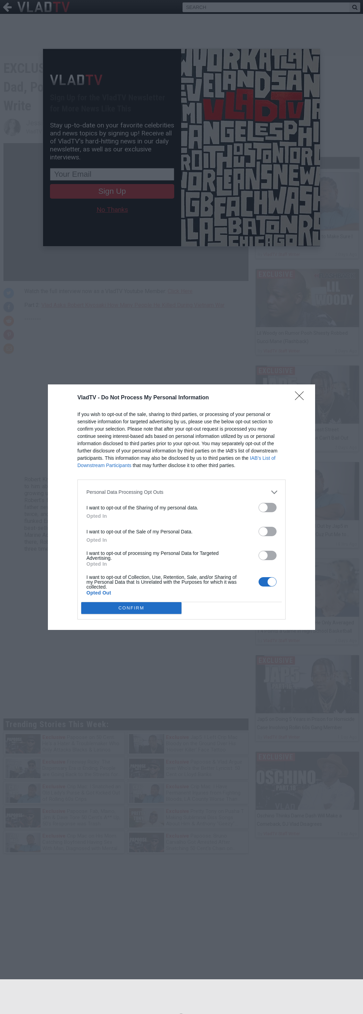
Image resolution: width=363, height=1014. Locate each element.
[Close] (301, 398)
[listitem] (181, 492)
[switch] (268, 507)
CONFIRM (131, 607)
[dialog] (181, 507)
